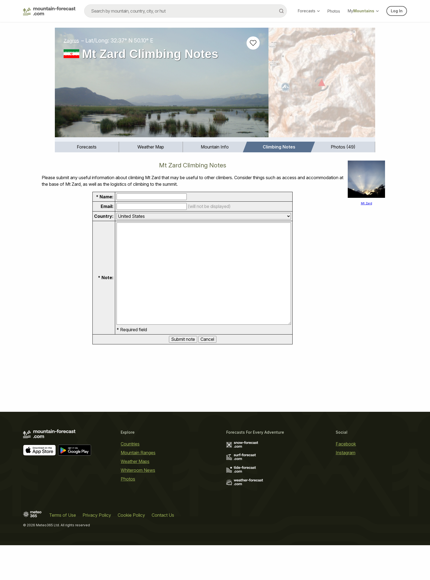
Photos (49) (343, 147)
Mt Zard (366, 203)
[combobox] (185, 11)
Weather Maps (135, 461)
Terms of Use (62, 515)
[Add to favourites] (253, 43)
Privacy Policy (97, 515)
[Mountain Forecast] (49, 11)
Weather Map (150, 147)
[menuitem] (87, 147)
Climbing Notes (279, 147)
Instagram (345, 452)
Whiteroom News (138, 470)
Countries (130, 444)
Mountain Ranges (138, 452)
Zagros (71, 40)
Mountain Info (215, 147)
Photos (333, 11)
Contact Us (163, 515)
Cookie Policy (131, 515)
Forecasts (309, 10)
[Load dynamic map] (321, 84)
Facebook (346, 444)
